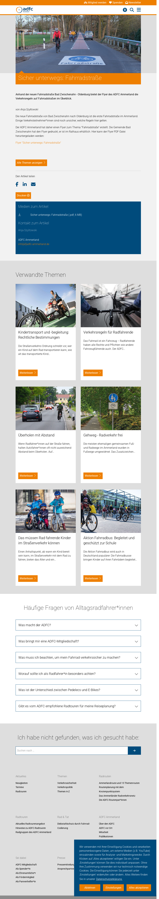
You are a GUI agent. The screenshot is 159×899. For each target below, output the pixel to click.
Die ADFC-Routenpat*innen (113, 800)
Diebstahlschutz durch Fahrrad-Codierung (73, 826)
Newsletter (133, 2)
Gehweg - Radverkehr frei (103, 435)
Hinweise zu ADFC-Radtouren (31, 828)
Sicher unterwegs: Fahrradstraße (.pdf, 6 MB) (56, 214)
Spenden (116, 2)
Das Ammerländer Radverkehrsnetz (117, 795)
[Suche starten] (134, 751)
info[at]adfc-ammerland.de (33, 244)
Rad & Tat (63, 817)
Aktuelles (21, 776)
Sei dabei (21, 857)
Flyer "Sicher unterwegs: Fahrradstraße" (38, 142)
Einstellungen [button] (113, 887)
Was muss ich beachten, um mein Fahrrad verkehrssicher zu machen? (69, 657)
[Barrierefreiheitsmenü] (125, 10)
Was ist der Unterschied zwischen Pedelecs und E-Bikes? (59, 690)
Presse (61, 857)
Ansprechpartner (66, 869)
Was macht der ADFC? (34, 625)
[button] (19, 184)
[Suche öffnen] (132, 10)
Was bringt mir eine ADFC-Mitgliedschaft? (48, 641)
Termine (20, 787)
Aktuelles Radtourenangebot (30, 824)
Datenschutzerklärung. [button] (109, 879)
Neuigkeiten (22, 783)
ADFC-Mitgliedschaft (26, 864)
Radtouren (21, 791)
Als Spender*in (23, 869)
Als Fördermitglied (25, 877)
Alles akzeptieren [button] (139, 887)
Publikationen (106, 836)
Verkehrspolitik (65, 787)
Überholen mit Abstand (36, 435)
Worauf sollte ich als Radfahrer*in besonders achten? (56, 674)
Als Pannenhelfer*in (26, 881)
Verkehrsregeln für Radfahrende (108, 332)
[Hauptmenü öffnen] (139, 9)
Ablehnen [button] (89, 887)
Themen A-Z (63, 791)
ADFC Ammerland (109, 817)
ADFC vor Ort (105, 828)
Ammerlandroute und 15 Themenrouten (119, 783)
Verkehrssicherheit (66, 783)
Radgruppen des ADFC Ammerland (33, 832)
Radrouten (105, 776)
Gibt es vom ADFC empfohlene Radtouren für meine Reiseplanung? (67, 706)
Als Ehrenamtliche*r (26, 873)
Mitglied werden (95, 2)
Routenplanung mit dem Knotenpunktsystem (111, 789)
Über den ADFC (106, 824)
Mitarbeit (103, 832)
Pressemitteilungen (67, 864)
